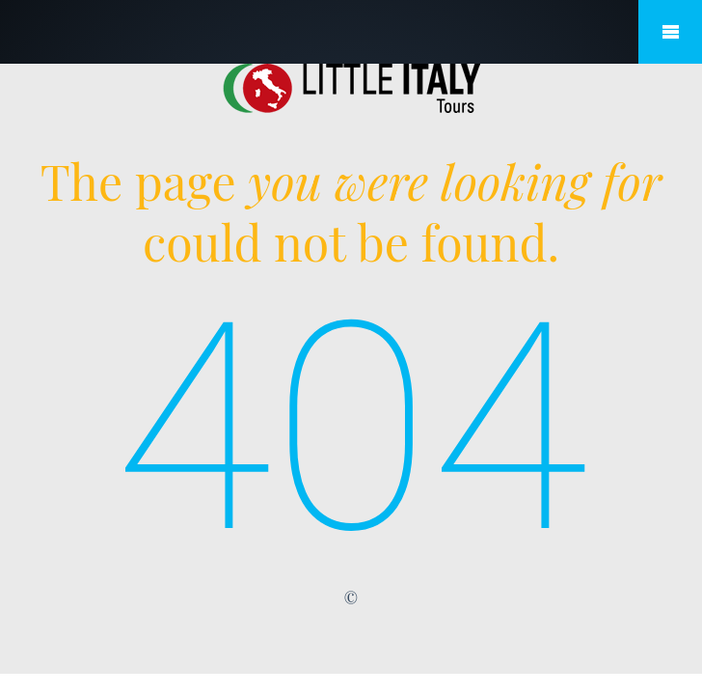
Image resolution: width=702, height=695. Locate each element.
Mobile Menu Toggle (670, 32)
